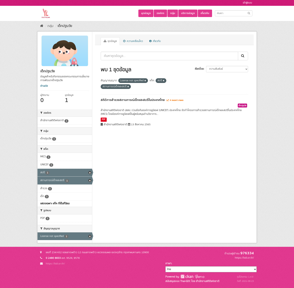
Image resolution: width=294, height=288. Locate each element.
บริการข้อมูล (188, 13)
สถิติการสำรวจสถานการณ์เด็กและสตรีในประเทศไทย (133, 100)
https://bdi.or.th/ (55, 264)
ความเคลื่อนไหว (133, 41)
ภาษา (168, 263)
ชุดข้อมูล (146, 13)
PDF (103, 119)
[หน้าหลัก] (41, 26)
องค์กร (160, 13)
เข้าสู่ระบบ (247, 3)
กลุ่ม (172, 13)
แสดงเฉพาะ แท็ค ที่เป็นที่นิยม (55, 203)
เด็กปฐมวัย (65, 26)
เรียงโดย (199, 69)
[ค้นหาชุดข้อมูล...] (169, 56)
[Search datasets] (233, 13)
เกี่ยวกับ (205, 13)
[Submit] (248, 13)
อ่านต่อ (44, 86)
